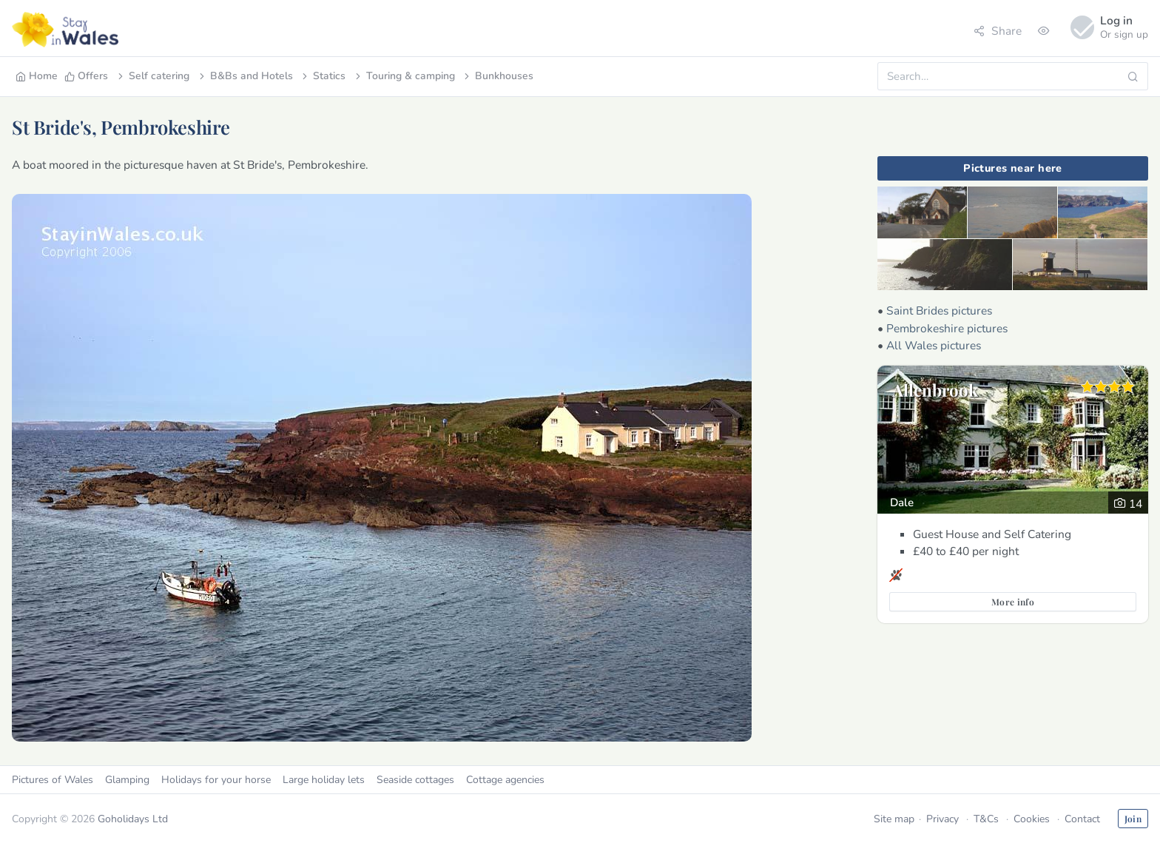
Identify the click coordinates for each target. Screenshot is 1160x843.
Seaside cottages (415, 780)
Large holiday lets (324, 780)
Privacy (942, 819)
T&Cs (986, 819)
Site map (894, 819)
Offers (86, 76)
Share (998, 30)
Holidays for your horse (216, 780)
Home (37, 76)
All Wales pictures (933, 345)
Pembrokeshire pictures (947, 328)
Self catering (152, 76)
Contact (1082, 819)
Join (1133, 818)
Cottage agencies (505, 780)
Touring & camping (404, 76)
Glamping (127, 780)
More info (1012, 602)
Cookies (1032, 819)
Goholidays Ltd (133, 819)
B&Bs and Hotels (245, 76)
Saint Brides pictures (939, 310)
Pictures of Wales (52, 780)
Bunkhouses (497, 76)
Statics (322, 76)
